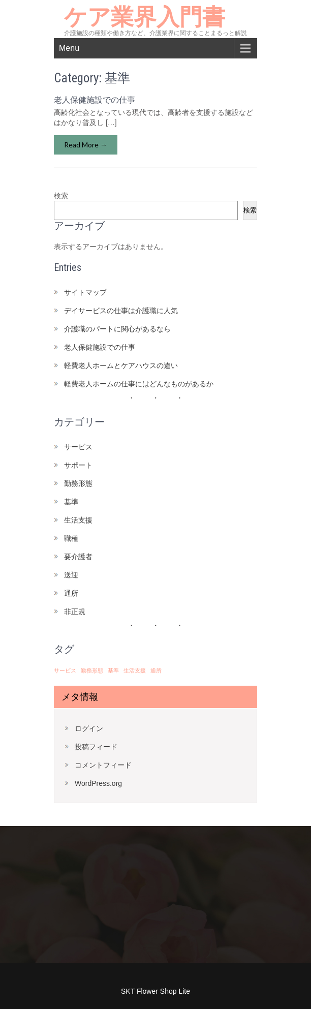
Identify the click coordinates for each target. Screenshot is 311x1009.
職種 (71, 538)
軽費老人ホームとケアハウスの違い (121, 365)
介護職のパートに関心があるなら (117, 329)
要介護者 (78, 557)
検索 (61, 196)
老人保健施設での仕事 (94, 100)
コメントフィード (103, 765)
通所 (71, 593)
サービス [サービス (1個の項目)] (65, 670)
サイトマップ (85, 292)
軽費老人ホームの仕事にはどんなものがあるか (138, 384)
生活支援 (78, 520)
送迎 (71, 575)
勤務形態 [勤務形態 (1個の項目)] (92, 670)
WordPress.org (98, 783)
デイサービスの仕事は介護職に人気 (121, 311)
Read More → (85, 144)
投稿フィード (96, 747)
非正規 (74, 611)
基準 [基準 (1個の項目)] (113, 670)
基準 (71, 502)
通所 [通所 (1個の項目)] (156, 670)
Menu (69, 48)
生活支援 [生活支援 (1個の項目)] (134, 670)
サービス (78, 447)
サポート (78, 465)
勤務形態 (78, 483)
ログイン (89, 728)
